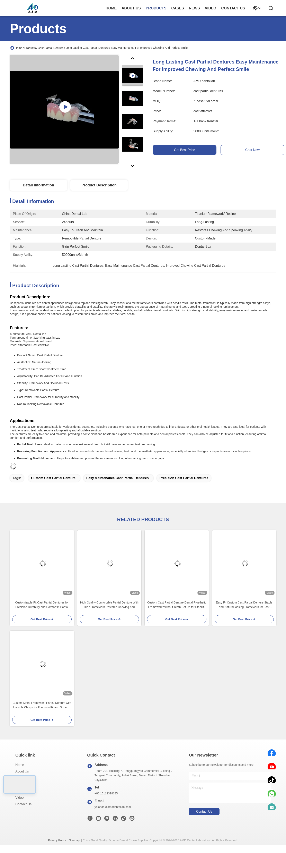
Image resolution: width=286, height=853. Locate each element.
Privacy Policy (57, 840)
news (194, 8)
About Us (22, 771)
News (19, 791)
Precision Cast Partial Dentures (184, 478)
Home (111, 8)
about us (131, 8)
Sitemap (74, 840)
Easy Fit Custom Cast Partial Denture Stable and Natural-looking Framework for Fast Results (244, 605)
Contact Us (23, 804)
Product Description (99, 185)
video (210, 8)
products (156, 8)
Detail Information (38, 185)
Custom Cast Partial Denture (53, 478)
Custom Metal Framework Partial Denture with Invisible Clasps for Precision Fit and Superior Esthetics (42, 705)
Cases (20, 784)
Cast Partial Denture (50, 48)
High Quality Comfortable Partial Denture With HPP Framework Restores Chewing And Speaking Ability (109, 605)
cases (177, 8)
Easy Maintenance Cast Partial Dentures (117, 478)
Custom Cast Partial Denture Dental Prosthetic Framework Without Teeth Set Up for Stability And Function (176, 605)
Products (30, 48)
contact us (233, 8)
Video (19, 797)
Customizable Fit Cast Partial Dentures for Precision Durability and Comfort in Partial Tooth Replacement (42, 605)
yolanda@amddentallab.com (113, 807)
